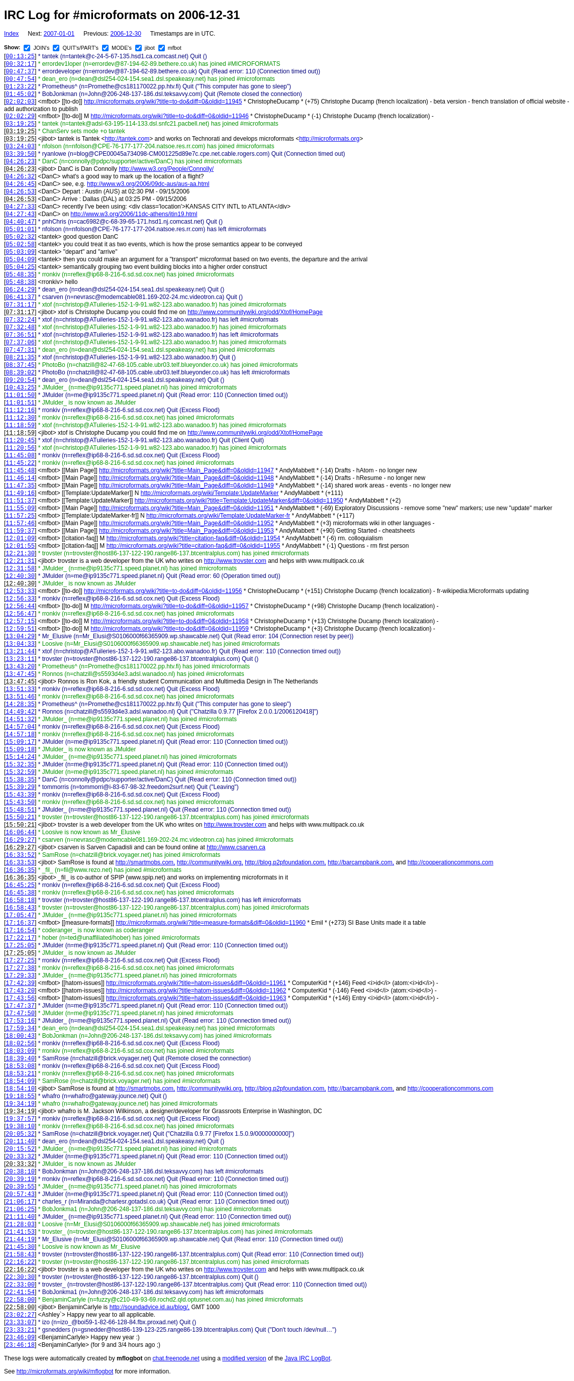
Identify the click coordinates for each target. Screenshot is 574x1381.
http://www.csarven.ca (236, 847)
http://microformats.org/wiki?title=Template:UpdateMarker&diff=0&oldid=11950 (239, 500)
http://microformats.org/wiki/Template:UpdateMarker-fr (218, 515)
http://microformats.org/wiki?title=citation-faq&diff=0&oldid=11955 (193, 545)
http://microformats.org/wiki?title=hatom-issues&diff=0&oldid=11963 (196, 998)
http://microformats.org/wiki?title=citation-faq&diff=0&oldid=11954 (193, 538)
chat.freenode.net (175, 1358)
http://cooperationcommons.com (451, 862)
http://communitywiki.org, (210, 862)
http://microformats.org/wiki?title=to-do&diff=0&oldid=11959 (169, 628)
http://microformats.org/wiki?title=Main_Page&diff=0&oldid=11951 (186, 508)
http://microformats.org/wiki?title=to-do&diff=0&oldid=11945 (163, 101)
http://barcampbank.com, (361, 862)
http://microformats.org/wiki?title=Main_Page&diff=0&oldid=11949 (186, 485)
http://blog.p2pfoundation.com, (285, 862)
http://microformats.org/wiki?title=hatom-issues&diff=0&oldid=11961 (196, 983)
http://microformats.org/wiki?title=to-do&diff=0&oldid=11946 (169, 116)
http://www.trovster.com (235, 560)
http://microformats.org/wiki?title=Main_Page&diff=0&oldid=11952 (186, 523)
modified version (244, 1358)
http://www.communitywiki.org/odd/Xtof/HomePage (255, 312)
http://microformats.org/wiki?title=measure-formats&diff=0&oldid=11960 (211, 922)
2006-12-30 (125, 33)
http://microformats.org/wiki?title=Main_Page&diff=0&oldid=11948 (186, 477)
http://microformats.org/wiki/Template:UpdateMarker (210, 493)
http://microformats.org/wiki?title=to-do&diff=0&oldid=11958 (169, 621)
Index (11, 33)
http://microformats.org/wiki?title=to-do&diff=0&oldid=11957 (169, 606)
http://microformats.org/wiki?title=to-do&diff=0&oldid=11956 (163, 591)
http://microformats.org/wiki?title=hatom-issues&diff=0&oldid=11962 (196, 990)
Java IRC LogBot (307, 1358)
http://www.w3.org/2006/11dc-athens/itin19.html (133, 214)
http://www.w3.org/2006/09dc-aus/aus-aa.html (148, 183)
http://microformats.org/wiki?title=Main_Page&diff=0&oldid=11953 (186, 530)
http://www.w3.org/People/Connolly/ (166, 168)
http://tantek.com (127, 138)
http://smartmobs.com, (145, 862)
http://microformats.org (329, 138)
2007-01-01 (59, 33)
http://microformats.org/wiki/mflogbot (65, 1371)
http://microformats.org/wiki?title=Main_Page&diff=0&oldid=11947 (186, 470)
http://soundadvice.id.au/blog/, (149, 1307)
